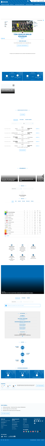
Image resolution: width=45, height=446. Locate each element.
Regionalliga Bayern (26, 424)
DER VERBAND (37, 4)
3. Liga (24, 423)
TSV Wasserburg (10, 220)
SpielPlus (33, 1)
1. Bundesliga (25, 420)
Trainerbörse (13, 427)
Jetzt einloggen (40, 1)
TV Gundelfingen (10, 228)
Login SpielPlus (14, 428)
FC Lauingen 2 (9, 227)
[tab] (15, 120)
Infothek (37, 1)
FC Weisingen (9, 233)
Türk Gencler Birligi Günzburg (11, 212)
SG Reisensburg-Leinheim (11, 215)
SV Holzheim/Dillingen (10, 218)
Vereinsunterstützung (4, 425)
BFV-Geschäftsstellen (15, 426)
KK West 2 (35, 22)
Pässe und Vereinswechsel (15, 421)
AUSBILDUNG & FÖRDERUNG (30, 4)
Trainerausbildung (14, 422)
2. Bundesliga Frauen (26, 427)
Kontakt (2, 427)
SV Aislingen (9, 225)
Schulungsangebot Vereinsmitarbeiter (14, 424)
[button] (1, 38)
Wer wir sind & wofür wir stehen (5, 420)
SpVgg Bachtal (9, 217)
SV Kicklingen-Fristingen (10, 213)
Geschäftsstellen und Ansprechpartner (4, 422)
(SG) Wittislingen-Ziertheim (11, 222)
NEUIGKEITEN (12, 4)
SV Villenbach (9, 223)
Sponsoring (2, 423)
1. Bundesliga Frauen (26, 425)
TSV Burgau (9, 230)
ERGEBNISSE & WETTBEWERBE (5, 4)
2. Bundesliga (25, 421)
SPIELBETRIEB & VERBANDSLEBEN (20, 4)
